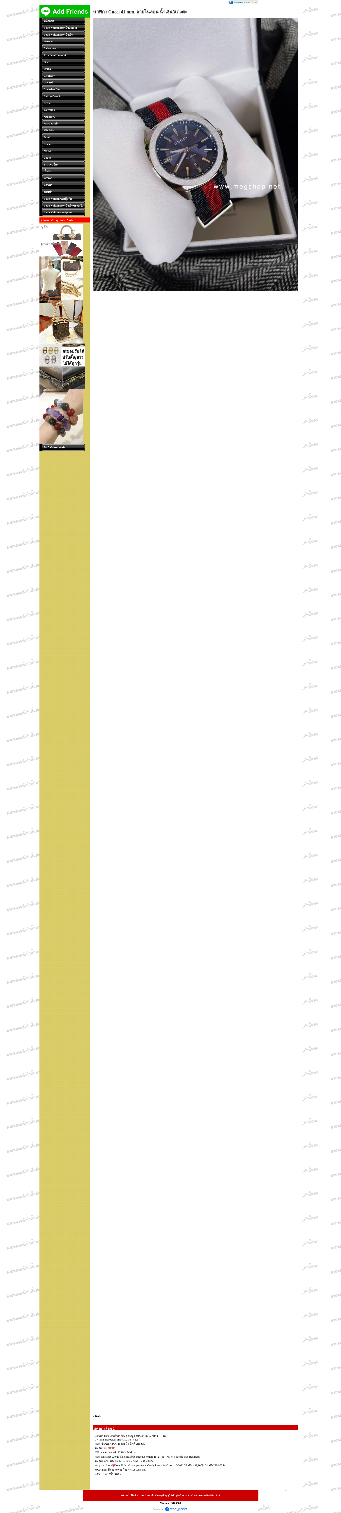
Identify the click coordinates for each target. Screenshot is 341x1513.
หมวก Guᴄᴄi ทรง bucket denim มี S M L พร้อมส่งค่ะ (124, 1461)
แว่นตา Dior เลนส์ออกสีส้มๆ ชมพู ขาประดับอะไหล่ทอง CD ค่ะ (131, 1436)
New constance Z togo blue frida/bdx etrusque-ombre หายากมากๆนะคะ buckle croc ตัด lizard (147, 1456)
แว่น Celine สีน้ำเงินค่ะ (108, 1474)
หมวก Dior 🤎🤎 (105, 1448)
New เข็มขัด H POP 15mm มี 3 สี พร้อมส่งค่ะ (120, 1443)
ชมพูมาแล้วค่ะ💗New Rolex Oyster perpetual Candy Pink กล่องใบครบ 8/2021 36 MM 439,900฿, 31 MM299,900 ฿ (160, 1465)
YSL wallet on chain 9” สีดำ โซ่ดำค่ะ (116, 1452)
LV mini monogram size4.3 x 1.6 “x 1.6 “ (117, 1439)
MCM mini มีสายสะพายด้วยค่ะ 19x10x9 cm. (120, 1469)
